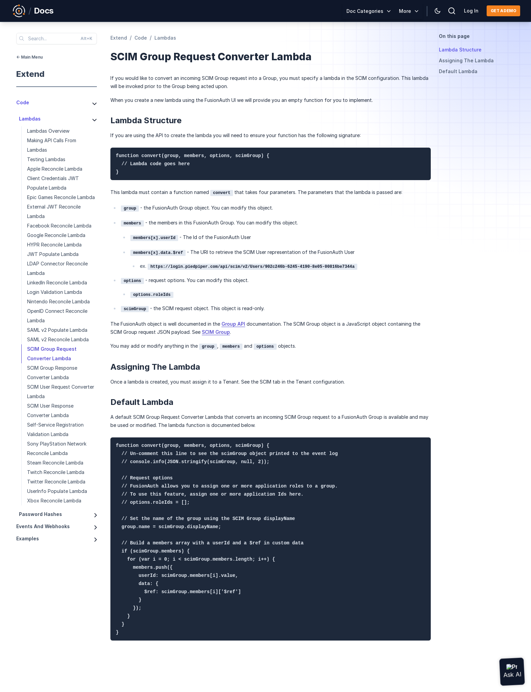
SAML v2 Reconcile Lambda (58, 339)
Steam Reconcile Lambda (55, 463)
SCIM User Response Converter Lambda (50, 410)
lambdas (165, 38)
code (140, 38)
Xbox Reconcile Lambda (54, 500)
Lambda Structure (460, 49)
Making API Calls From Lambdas (51, 145)
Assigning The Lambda (466, 60)
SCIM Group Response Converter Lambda (52, 372)
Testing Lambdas (46, 159)
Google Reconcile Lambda (56, 235)
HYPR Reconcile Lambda (54, 244)
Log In (471, 11)
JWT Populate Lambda (53, 254)
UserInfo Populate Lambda (57, 491)
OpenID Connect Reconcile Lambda (57, 315)
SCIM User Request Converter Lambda (60, 391)
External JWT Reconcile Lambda (54, 211)
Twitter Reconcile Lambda (56, 481)
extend (30, 74)
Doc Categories (364, 11)
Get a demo (503, 10)
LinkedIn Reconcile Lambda (57, 282)
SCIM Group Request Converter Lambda (52, 353)
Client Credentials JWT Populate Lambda (53, 183)
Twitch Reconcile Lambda (55, 472)
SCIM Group (216, 332)
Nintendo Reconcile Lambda (58, 301)
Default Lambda (458, 71)
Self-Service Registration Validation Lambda (55, 429)
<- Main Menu (29, 57)
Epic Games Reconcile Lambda (61, 197)
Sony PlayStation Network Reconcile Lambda (56, 448)
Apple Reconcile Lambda (54, 169)
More (405, 11)
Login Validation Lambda (54, 292)
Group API (233, 324)
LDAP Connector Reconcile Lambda (57, 268)
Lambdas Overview (48, 131)
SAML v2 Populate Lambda (57, 330)
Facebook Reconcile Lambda (59, 226)
